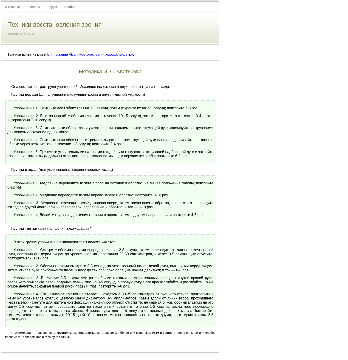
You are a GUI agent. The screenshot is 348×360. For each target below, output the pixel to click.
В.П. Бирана (57, 54)
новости (34, 7)
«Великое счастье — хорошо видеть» (101, 54)
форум (52, 7)
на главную (12, 7)
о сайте (69, 7)
